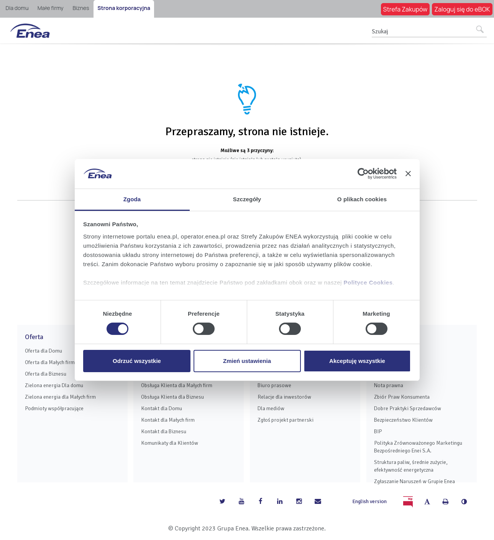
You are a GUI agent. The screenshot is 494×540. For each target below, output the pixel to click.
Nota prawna (388, 385)
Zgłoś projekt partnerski (285, 420)
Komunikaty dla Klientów (169, 443)
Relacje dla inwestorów (284, 397)
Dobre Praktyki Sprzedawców (407, 408)
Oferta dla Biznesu (45, 374)
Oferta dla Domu (43, 351)
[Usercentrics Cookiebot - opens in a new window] (363, 173)
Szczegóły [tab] (247, 199)
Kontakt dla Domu (161, 408)
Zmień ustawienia (247, 361)
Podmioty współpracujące (54, 408)
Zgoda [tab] (132, 199)
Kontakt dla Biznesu (163, 431)
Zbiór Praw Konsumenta (402, 397)
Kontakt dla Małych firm (168, 420)
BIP (378, 431)
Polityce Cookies (368, 282)
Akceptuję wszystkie (357, 361)
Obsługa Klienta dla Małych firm (176, 385)
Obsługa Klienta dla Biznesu (172, 397)
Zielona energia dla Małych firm (60, 397)
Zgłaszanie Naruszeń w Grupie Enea (414, 481)
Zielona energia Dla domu (54, 385)
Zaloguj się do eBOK (462, 9)
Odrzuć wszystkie (137, 361)
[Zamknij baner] (408, 173)
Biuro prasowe (274, 385)
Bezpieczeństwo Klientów (403, 420)
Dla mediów (271, 408)
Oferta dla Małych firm (50, 362)
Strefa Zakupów (405, 9)
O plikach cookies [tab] (362, 199)
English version (369, 501)
